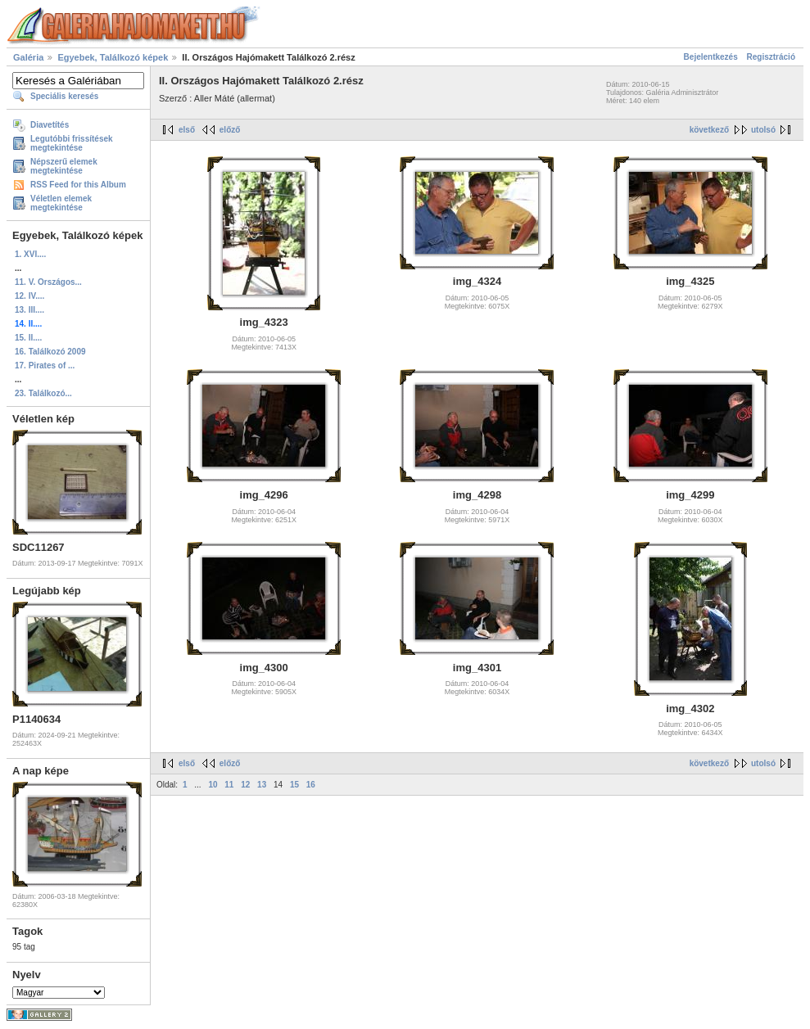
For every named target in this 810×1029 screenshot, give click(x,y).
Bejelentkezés (711, 56)
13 (261, 784)
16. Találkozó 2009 (50, 351)
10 (212, 784)
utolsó (763, 129)
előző (230, 129)
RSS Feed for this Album (78, 184)
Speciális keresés (64, 96)
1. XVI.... (30, 254)
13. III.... (29, 309)
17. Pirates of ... (45, 365)
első (187, 129)
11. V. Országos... (48, 282)
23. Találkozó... (43, 393)
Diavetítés (49, 124)
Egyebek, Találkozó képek (112, 57)
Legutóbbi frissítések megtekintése (71, 143)
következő (709, 129)
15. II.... (28, 337)
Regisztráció (771, 56)
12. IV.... (29, 295)
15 (294, 784)
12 (245, 784)
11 (228, 784)
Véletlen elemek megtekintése (61, 203)
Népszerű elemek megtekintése (63, 166)
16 (310, 784)
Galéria (28, 57)
